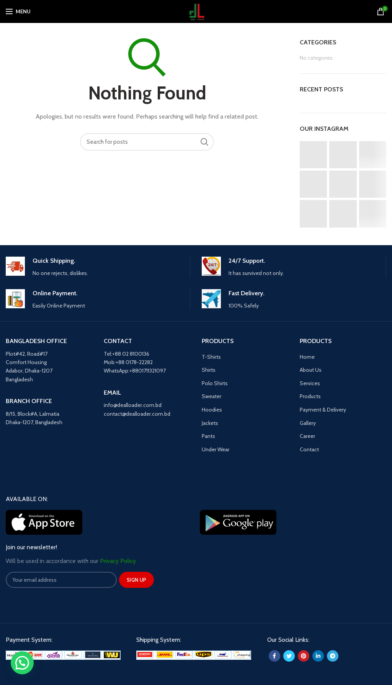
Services (310, 383)
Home (307, 356)
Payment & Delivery (323, 409)
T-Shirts (211, 356)
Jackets (210, 423)
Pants (208, 436)
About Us (311, 369)
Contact (309, 449)
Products (310, 396)
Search (204, 142)
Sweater (211, 396)
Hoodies (212, 409)
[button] (22, 662)
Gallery (308, 423)
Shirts (209, 369)
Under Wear (215, 449)
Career (307, 436)
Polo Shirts (215, 383)
